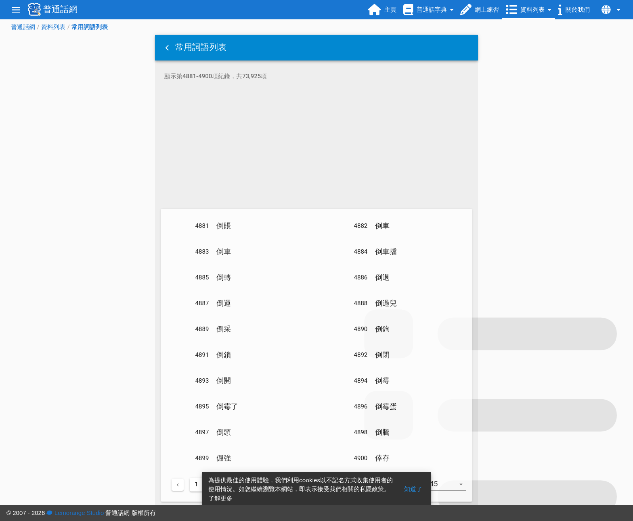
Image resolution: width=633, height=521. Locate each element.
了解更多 (220, 498)
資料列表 (53, 27)
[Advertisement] (316, 146)
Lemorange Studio (75, 512)
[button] (168, 47)
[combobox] (448, 487)
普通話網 (23, 27)
